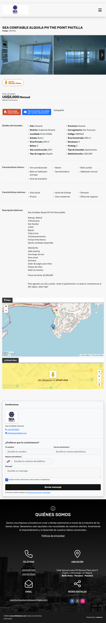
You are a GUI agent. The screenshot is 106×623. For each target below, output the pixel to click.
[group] (26, 55)
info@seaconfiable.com (17, 433)
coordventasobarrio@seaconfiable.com (28, 600)
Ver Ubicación (45, 380)
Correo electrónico (62, 447)
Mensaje (9, 466)
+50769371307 (29, 570)
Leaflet (82, 355)
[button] (44, 71)
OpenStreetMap (97, 355)
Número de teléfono (13, 456)
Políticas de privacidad (53, 535)
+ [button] (6, 307)
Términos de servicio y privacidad (38, 492)
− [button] (6, 311)
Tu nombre (10, 447)
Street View (13, 82)
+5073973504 (13, 430)
